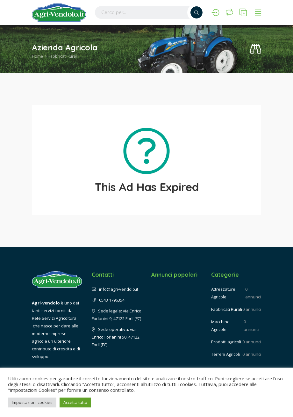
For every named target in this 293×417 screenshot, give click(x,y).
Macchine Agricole (220, 325)
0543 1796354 (108, 300)
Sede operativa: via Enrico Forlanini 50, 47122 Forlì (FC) (115, 337)
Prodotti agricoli (226, 342)
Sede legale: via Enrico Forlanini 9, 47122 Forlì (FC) (116, 314)
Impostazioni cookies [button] (32, 402)
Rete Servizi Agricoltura (54, 318)
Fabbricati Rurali (63, 56)
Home (37, 56)
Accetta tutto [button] (75, 402)
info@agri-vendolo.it (115, 289)
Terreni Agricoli (225, 354)
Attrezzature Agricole (223, 293)
